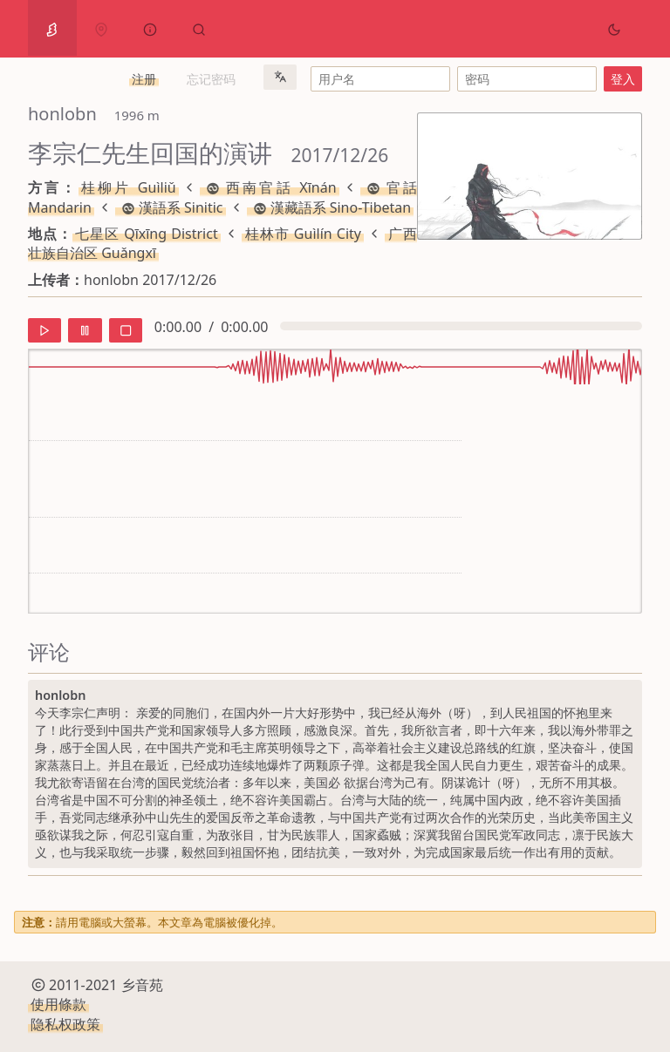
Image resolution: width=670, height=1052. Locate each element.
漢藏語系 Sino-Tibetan (331, 207)
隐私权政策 (65, 1024)
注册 (144, 79)
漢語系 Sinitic (170, 207)
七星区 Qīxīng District (146, 233)
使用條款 (58, 1004)
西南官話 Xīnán (269, 187)
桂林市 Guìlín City (302, 233)
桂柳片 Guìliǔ (128, 187)
